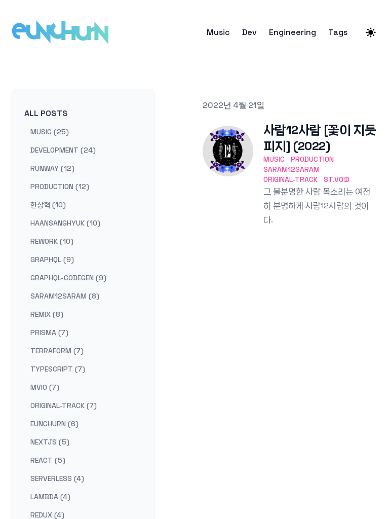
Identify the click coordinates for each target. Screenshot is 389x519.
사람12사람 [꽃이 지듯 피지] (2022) (319, 138)
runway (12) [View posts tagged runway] (52, 168)
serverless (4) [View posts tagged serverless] (57, 478)
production (312, 159)
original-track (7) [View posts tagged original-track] (63, 405)
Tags (337, 32)
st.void (336, 179)
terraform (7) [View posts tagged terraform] (57, 350)
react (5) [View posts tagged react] (47, 460)
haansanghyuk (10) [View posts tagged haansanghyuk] (65, 223)
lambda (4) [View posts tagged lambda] (50, 496)
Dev (249, 32)
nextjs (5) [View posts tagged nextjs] (49, 442)
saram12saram (291, 169)
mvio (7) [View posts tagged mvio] (44, 387)
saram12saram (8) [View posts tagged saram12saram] (64, 296)
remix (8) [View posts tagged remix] (46, 314)
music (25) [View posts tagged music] (49, 131)
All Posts (46, 113)
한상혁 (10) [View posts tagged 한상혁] (48, 204)
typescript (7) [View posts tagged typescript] (57, 369)
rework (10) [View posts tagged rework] (51, 241)
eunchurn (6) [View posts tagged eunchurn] (54, 423)
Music (218, 32)
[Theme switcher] (371, 32)
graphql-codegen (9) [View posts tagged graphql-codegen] (68, 277)
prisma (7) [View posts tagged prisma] (49, 332)
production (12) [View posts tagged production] (59, 186)
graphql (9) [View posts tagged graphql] (52, 259)
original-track (290, 179)
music (274, 159)
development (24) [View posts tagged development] (63, 150)
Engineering (292, 32)
